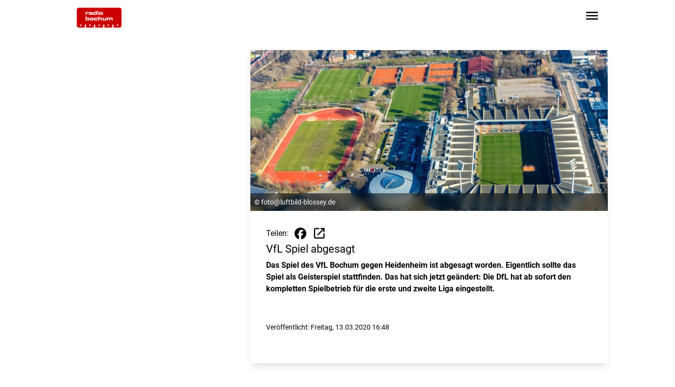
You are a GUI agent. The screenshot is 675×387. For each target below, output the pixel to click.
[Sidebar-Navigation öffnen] (592, 17)
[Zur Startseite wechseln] (99, 17)
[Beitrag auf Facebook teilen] (300, 233)
